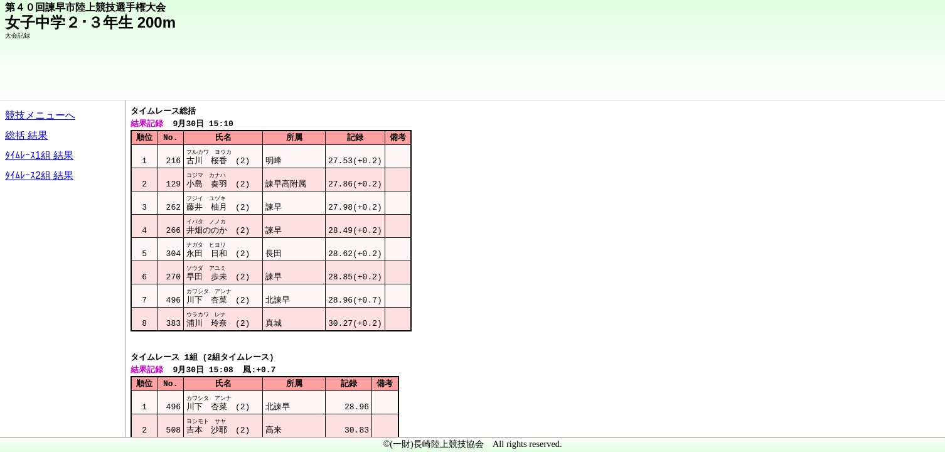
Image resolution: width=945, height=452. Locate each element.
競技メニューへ (40, 115)
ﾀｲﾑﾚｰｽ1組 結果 (39, 155)
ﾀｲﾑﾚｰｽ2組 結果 (39, 175)
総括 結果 (26, 135)
